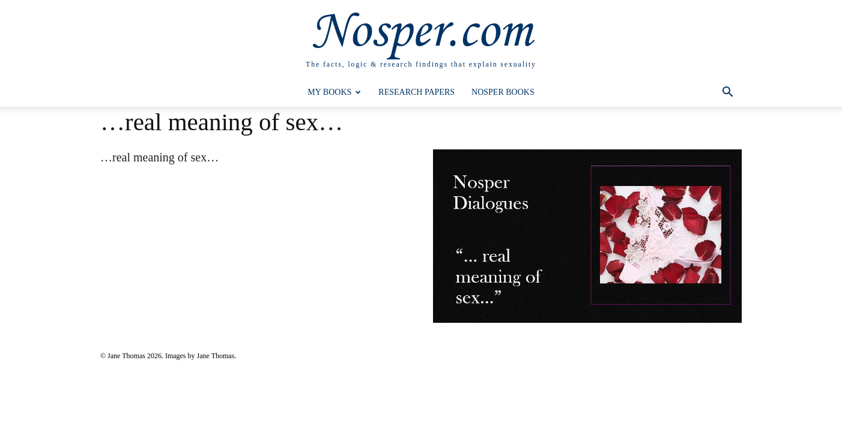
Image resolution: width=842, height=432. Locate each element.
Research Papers (416, 92)
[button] (727, 93)
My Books (334, 92)
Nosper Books (503, 92)
